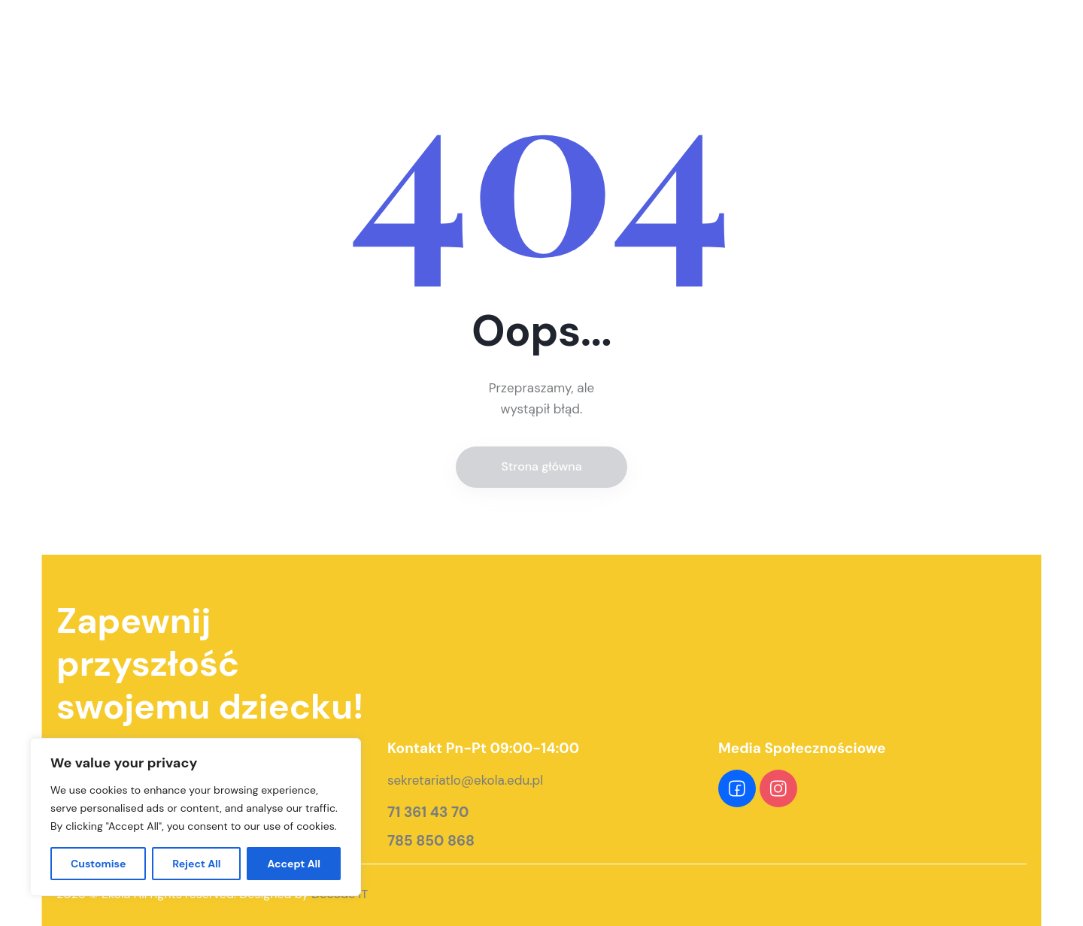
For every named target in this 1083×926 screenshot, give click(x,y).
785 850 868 (431, 841)
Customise (98, 863)
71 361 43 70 (428, 812)
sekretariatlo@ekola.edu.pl (465, 780)
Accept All (293, 863)
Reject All (196, 863)
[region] (195, 817)
